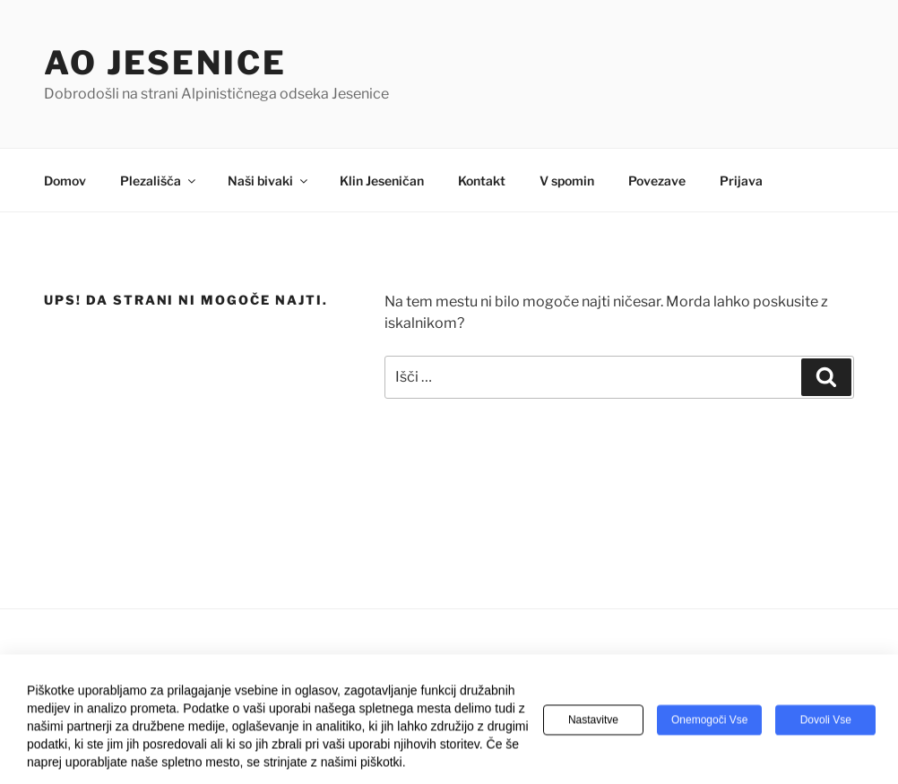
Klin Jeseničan (382, 180)
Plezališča (159, 180)
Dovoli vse (825, 722)
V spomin (567, 180)
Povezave (657, 180)
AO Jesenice (165, 62)
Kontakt (481, 180)
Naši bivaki (269, 180)
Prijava (741, 180)
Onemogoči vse (709, 722)
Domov (65, 180)
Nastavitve (593, 722)
